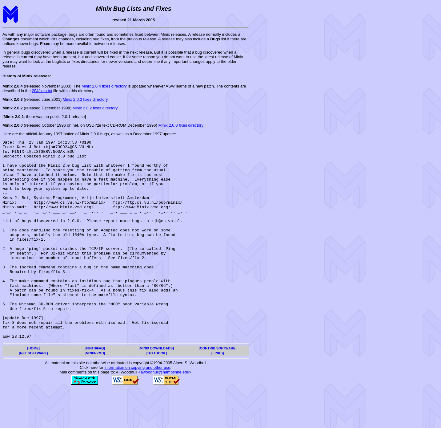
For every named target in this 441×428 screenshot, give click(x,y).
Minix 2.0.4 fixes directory (104, 86)
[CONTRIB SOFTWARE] (218, 388)
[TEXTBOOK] (156, 393)
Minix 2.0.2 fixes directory (95, 108)
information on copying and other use (137, 407)
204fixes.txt (42, 90)
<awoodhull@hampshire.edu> (164, 412)
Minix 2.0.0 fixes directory (181, 125)
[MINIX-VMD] (95, 393)
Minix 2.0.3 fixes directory (85, 99)
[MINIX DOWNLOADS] (156, 388)
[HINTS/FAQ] (95, 388)
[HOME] (33, 388)
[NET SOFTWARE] (33, 393)
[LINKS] (217, 393)
